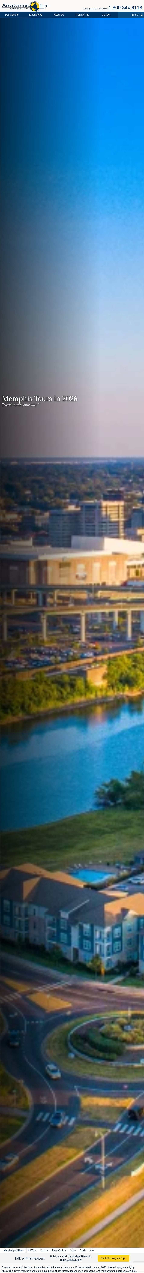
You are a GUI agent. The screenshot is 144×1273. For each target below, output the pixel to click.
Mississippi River (13, 1250)
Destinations (11, 14)
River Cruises (59, 1250)
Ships (73, 1250)
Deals (83, 1250)
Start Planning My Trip (113, 1258)
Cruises (44, 1250)
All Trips (32, 1250)
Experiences (35, 14)
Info (92, 1250)
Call (71, 1260)
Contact (106, 14)
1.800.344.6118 (125, 7)
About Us (59, 14)
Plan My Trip (82, 14)
